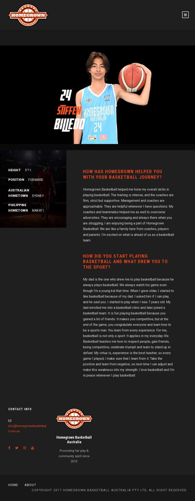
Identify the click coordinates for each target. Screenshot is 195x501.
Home (13, 485)
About (30, 485)
